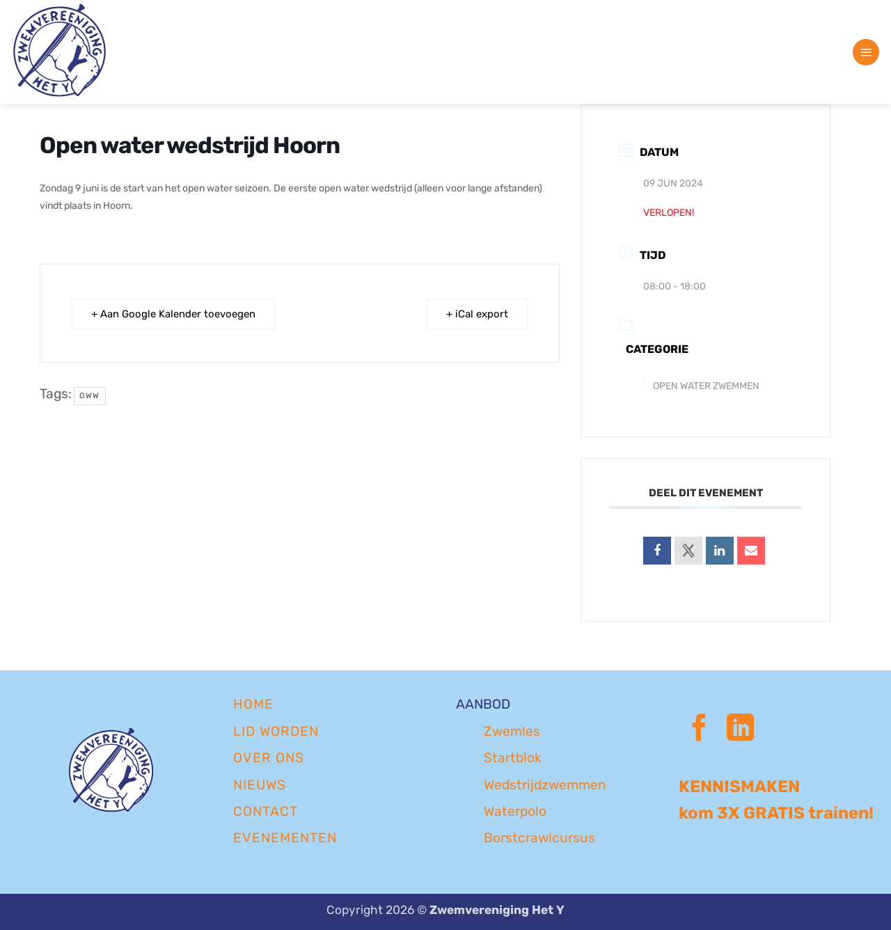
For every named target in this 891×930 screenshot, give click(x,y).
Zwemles (512, 731)
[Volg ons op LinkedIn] (740, 730)
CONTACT (265, 811)
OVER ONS (268, 758)
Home (253, 704)
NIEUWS (259, 785)
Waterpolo (515, 811)
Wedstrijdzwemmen (545, 785)
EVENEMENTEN (285, 838)
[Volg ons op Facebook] (699, 730)
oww (89, 395)
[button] (866, 52)
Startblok (513, 758)
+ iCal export (476, 314)
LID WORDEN (276, 731)
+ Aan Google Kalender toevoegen (174, 314)
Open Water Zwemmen (701, 386)
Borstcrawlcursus (539, 838)
